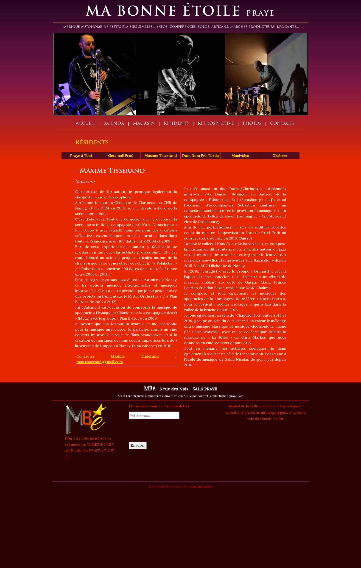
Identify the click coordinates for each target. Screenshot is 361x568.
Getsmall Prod (120, 155)
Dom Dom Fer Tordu (200, 155)
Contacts (282, 124)
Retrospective (216, 124)
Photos (252, 124)
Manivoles (240, 155)
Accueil (85, 124)
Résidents (176, 124)
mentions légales (201, 486)
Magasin (144, 124)
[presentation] (164, 430)
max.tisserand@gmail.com (99, 361)
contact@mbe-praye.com (226, 396)
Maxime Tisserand (160, 155)
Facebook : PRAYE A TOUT (92, 450)
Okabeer (279, 155)
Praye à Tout (81, 155)
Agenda (114, 124)
